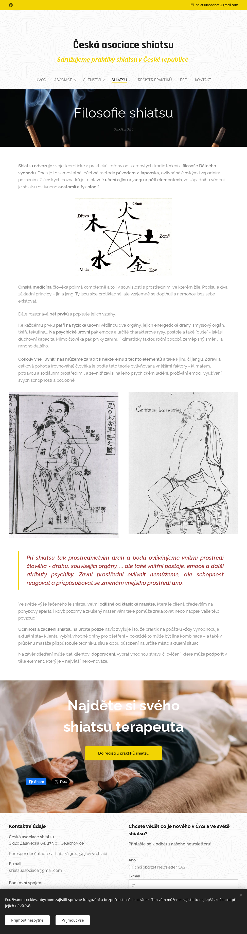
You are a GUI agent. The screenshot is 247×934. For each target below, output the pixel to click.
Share (36, 782)
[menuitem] (39, 80)
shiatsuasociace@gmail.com (217, 5)
